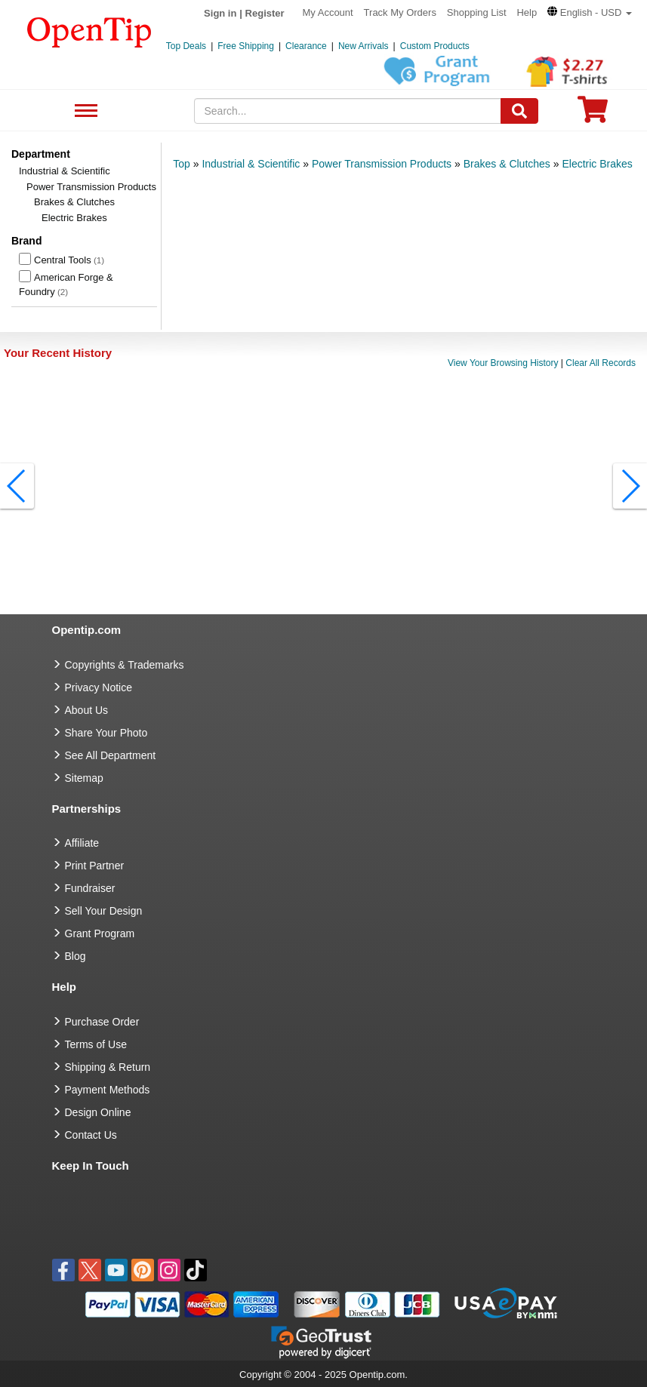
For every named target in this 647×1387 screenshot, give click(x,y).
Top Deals (186, 46)
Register (265, 13)
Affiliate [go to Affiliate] (82, 843)
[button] (589, 12)
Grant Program (100, 933)
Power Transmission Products (91, 186)
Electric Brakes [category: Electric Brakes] (597, 164)
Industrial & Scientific (64, 171)
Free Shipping (245, 46)
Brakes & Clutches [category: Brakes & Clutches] (507, 164)
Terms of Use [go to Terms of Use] (96, 1044)
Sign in (220, 13)
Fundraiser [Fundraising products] (90, 888)
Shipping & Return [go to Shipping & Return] (108, 1067)
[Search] (519, 111)
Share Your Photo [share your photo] (106, 733)
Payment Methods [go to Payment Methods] (107, 1090)
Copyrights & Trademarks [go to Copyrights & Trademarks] (124, 665)
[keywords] (347, 111)
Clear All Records (600, 363)
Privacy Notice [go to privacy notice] (98, 687)
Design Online (98, 1112)
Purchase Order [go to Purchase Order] (102, 1022)
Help (526, 12)
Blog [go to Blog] (75, 956)
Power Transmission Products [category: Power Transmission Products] (381, 164)
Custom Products (435, 46)
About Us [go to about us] (87, 710)
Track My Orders (400, 12)
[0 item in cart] (593, 114)
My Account (328, 12)
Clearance (306, 46)
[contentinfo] (89, 31)
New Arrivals (363, 46)
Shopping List (477, 12)
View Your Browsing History (503, 363)
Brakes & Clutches (74, 202)
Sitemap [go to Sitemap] (84, 778)
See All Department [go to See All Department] (110, 755)
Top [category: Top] (181, 164)
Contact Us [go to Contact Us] (91, 1135)
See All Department (84, 111)
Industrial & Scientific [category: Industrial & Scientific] (251, 164)
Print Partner (95, 866)
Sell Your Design (104, 911)
